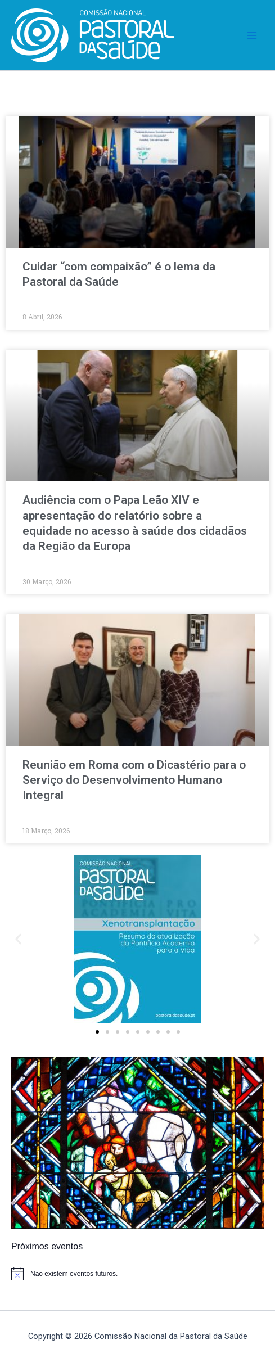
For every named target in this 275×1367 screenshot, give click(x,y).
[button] (18, 939)
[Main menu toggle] (252, 35)
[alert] (137, 1273)
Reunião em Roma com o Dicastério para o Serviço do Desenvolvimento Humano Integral (134, 780)
